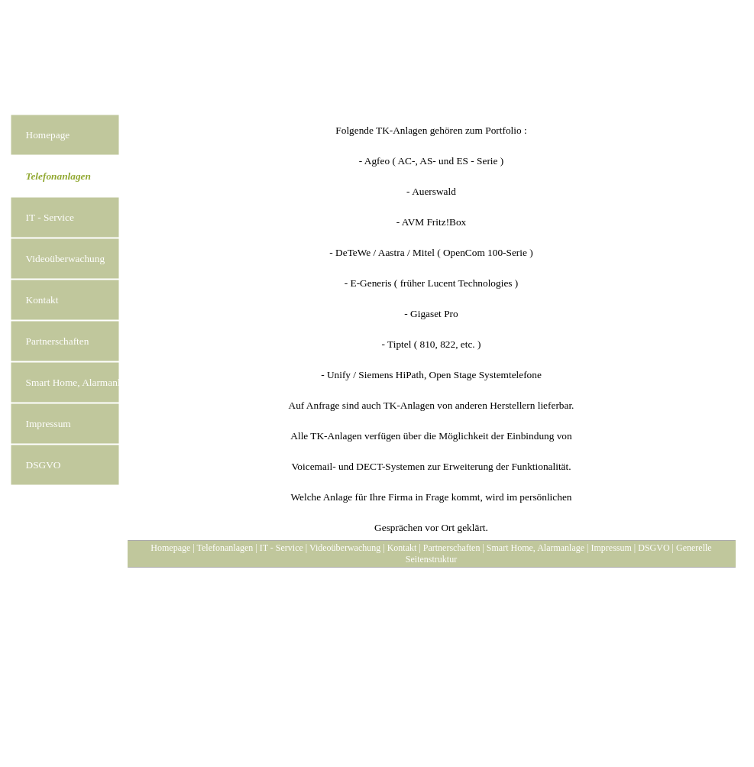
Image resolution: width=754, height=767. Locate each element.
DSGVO (653, 547)
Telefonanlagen (225, 547)
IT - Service (281, 547)
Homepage (170, 547)
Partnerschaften (452, 547)
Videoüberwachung (344, 547)
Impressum (611, 547)
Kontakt (402, 547)
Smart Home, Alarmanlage (535, 547)
